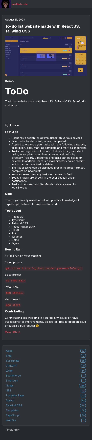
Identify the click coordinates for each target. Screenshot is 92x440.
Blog (46, 358)
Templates (46, 413)
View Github (12, 334)
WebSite (46, 423)
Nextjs (46, 388)
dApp (46, 373)
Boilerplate (46, 363)
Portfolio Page (46, 398)
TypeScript (46, 418)
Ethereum (46, 383)
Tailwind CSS (46, 408)
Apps (46, 353)
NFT (46, 393)
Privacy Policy (13, 432)
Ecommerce (46, 378)
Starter (46, 403)
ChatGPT (46, 368)
